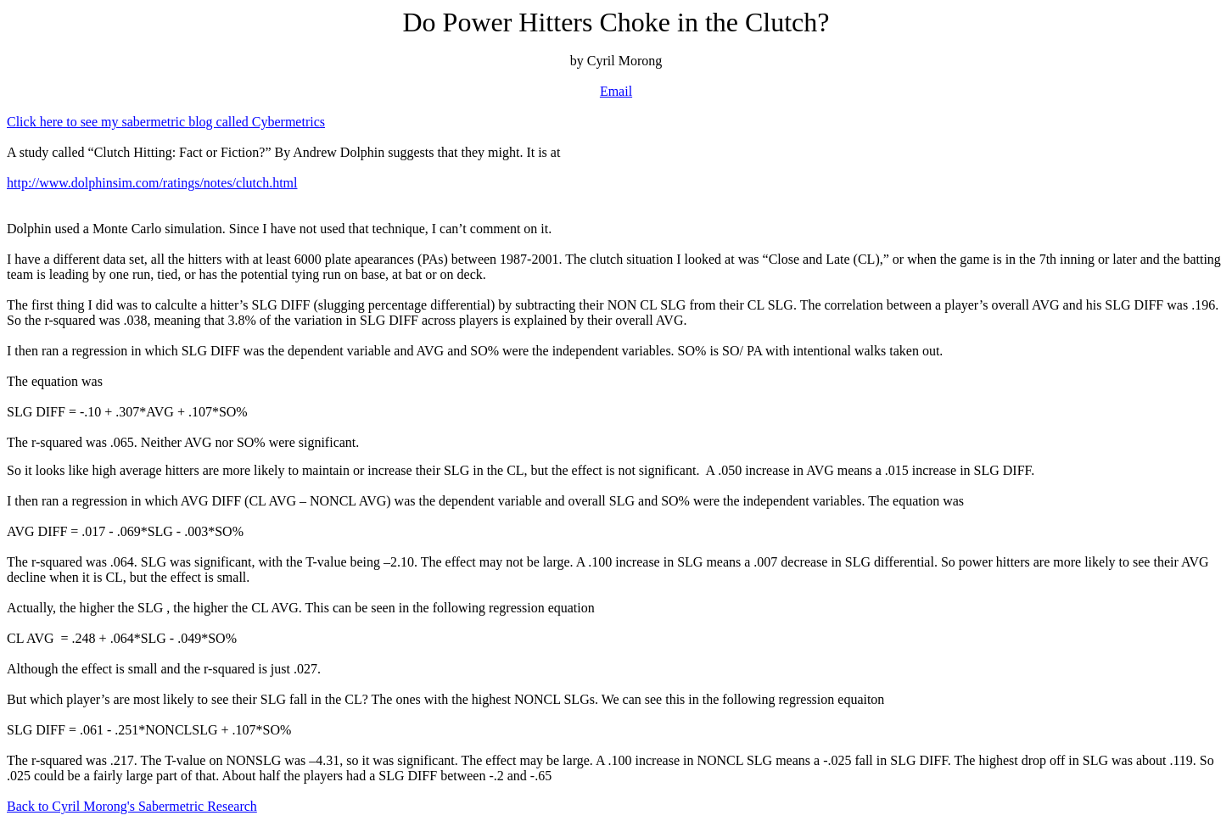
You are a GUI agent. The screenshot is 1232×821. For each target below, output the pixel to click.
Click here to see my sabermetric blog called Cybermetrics (166, 121)
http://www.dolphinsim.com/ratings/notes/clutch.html (152, 183)
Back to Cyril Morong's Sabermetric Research (132, 806)
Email (616, 91)
